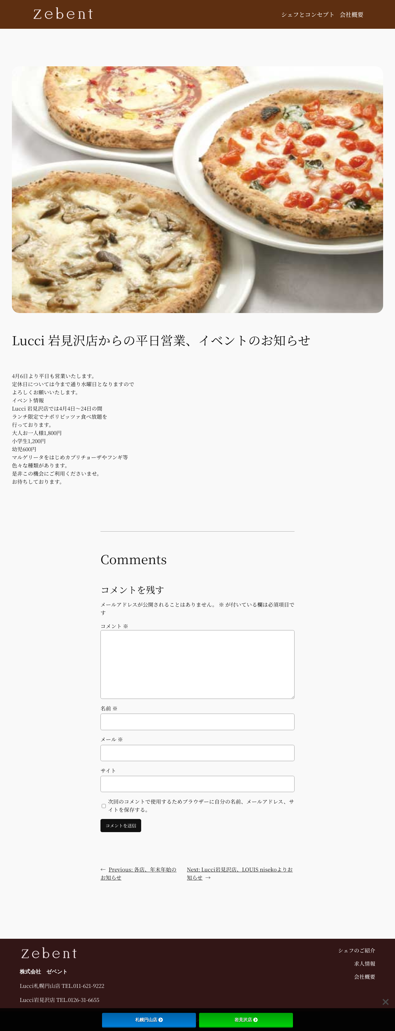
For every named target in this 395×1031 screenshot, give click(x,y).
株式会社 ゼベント (44, 971)
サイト (108, 770)
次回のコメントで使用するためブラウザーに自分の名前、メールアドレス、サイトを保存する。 (201, 805)
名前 (109, 708)
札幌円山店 (149, 1020)
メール (111, 739)
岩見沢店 (246, 1020)
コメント (114, 626)
